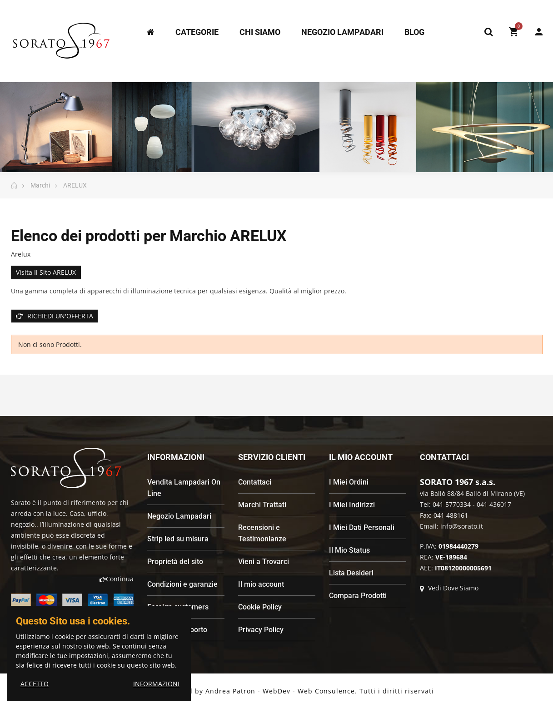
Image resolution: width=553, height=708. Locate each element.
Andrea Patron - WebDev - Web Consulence (280, 691)
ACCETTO (34, 683)
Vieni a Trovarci (263, 561)
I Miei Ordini (349, 482)
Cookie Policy (260, 607)
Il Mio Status (349, 550)
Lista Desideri (351, 573)
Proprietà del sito (175, 561)
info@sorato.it (461, 526)
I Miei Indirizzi (352, 504)
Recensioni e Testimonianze (262, 533)
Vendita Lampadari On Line (183, 488)
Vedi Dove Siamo (449, 588)
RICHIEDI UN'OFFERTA (54, 316)
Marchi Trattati (262, 504)
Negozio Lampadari (179, 516)
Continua (117, 578)
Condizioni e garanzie (182, 584)
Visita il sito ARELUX (46, 272)
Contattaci (254, 482)
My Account (539, 31)
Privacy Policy (261, 629)
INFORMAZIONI (156, 683)
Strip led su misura (178, 539)
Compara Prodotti (358, 595)
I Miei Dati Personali (361, 527)
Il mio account (261, 584)
